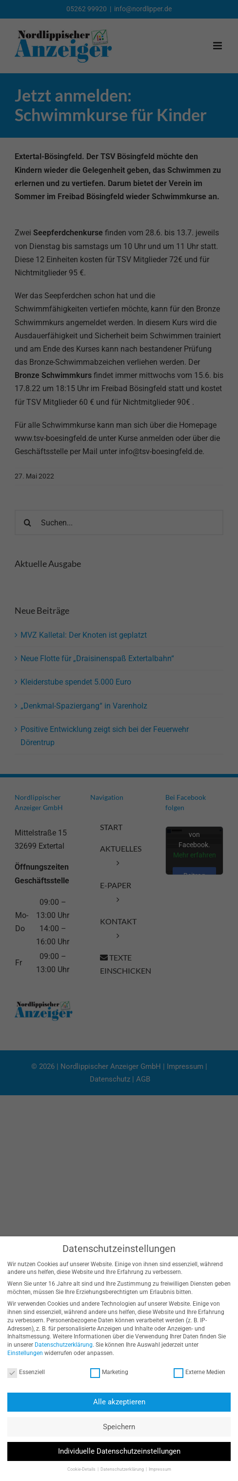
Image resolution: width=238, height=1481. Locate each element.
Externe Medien (195, 1372)
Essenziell (22, 1372)
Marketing (105, 1372)
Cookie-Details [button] (77, 1469)
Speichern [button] (115, 1426)
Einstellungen (21, 1353)
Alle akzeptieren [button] (115, 1402)
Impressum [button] (155, 1469)
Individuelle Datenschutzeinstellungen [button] (115, 1451)
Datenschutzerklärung (60, 1344)
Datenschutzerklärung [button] (118, 1469)
